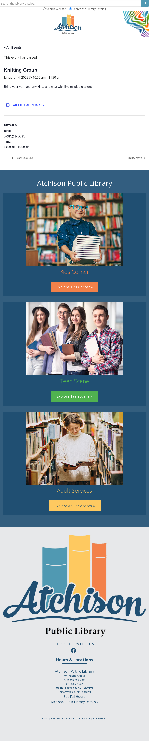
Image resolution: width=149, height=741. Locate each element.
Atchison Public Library (73, 718)
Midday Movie (135, 158)
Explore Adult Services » (74, 505)
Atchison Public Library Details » (74, 702)
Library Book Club (23, 158)
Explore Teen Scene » (74, 396)
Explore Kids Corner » (74, 287)
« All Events (13, 47)
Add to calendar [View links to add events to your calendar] (26, 105)
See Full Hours (74, 696)
